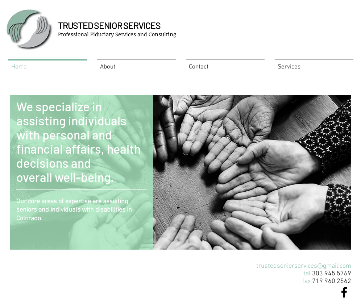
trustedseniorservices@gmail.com (303, 266)
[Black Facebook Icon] (344, 292)
